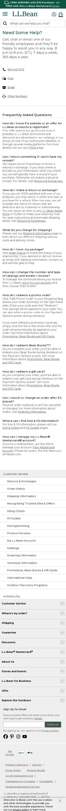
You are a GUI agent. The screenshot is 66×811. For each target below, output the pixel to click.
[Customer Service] (33, 474)
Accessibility (46, 781)
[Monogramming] (33, 526)
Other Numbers (14, 96)
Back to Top (11, 596)
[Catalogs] (33, 548)
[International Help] (33, 578)
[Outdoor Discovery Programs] (33, 585)
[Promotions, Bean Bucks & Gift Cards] (33, 570)
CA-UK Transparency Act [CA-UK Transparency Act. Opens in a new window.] (19, 775)
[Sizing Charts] (33, 511)
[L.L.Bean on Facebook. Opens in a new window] (5, 736)
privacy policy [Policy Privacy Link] (21, 809)
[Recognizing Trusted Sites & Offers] (33, 503)
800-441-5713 (13, 69)
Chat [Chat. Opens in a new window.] (8, 78)
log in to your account (36, 282)
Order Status (17, 252)
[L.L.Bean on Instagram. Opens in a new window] (18, 736)
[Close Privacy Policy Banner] (59, 801)
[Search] (6, 23)
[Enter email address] (24, 724)
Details (55, 6)
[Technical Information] (33, 563)
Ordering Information (32, 411)
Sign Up (53, 724)
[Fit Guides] (33, 518)
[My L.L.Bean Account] (33, 540)
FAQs (32, 147)
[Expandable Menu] (5, 14)
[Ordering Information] (33, 555)
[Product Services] (33, 533)
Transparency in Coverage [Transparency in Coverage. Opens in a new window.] (20, 781)
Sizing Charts (11, 427)
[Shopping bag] (61, 14)
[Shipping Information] (33, 496)
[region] (33, 4)
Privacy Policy (50, 730)
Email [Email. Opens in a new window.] (8, 87)
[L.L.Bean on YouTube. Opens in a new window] (24, 736)
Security (37, 764)
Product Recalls (36, 770)
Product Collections (16, 764)
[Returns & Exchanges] (33, 481)
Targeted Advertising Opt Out (22, 786)
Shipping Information (37, 233)
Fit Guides (32, 427)
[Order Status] (33, 488)
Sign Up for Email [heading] (14, 709)
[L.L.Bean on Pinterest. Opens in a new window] (12, 736)
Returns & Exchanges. (48, 181)
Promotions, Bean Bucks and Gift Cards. (28, 336)
